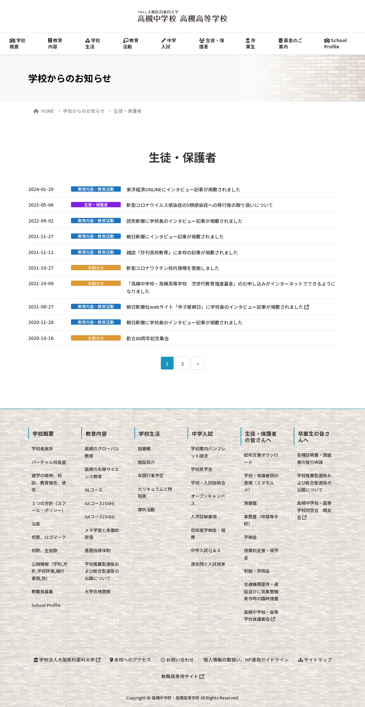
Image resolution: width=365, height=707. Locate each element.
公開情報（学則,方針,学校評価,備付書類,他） (49, 571)
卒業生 (251, 43)
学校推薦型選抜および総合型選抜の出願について (102, 571)
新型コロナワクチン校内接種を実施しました (172, 268)
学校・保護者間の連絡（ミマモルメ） (261, 482)
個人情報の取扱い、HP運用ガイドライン (246, 659)
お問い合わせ (177, 659)
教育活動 (131, 43)
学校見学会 (201, 469)
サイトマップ (315, 659)
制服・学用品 (257, 571)
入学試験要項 (204, 516)
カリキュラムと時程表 (155, 492)
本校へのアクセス (130, 659)
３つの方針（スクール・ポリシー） (49, 506)
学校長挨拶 (42, 448)
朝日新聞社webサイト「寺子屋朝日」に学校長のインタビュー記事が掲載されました (217, 306)
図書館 (144, 448)
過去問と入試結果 (208, 564)
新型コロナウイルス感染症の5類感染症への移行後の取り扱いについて (199, 205)
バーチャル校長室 (49, 462)
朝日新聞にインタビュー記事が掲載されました (175, 236)
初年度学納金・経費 (208, 533)
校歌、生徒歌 (44, 550)
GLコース (94, 489)
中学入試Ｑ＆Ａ (206, 550)
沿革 (36, 524)
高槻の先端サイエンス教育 (102, 472)
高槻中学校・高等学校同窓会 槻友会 (314, 510)
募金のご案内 (290, 43)
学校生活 (92, 43)
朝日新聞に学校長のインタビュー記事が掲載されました (184, 322)
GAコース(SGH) (100, 516)
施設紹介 (146, 462)
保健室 (250, 503)
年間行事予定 (151, 475)
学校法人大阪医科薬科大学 (67, 659)
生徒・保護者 (211, 43)
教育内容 (55, 43)
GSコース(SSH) (99, 503)
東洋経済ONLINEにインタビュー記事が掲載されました (183, 189)
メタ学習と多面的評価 (102, 533)
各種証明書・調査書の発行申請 (314, 458)
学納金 (250, 537)
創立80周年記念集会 (147, 338)
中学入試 (168, 43)
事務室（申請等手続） (261, 520)
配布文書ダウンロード (261, 458)
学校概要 (18, 43)
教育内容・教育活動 (96, 189)
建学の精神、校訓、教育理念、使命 (49, 482)
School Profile (46, 605)
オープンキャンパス (208, 499)
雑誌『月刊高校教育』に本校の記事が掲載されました (182, 252)
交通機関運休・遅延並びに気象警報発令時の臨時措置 (261, 591)
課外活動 (146, 509)
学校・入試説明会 (208, 483)
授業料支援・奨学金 (261, 553)
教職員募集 (42, 591)
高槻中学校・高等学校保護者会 (261, 615)
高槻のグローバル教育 (102, 452)
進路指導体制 (97, 550)
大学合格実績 (97, 591)
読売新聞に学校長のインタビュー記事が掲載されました (184, 221)
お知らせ (96, 267)
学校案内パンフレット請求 (208, 452)
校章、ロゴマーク (49, 537)
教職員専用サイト (182, 676)
